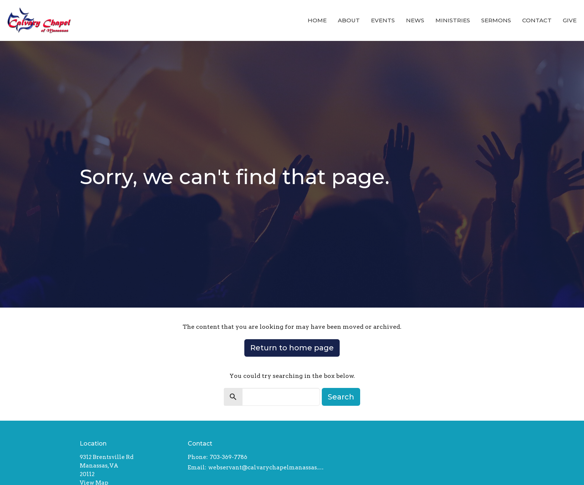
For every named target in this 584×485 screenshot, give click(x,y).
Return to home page (292, 347)
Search (341, 396)
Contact (537, 20)
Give (570, 20)
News (415, 20)
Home (317, 20)
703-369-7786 (228, 457)
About (349, 20)
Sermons (496, 20)
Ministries (452, 20)
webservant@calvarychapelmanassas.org (266, 467)
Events (383, 20)
